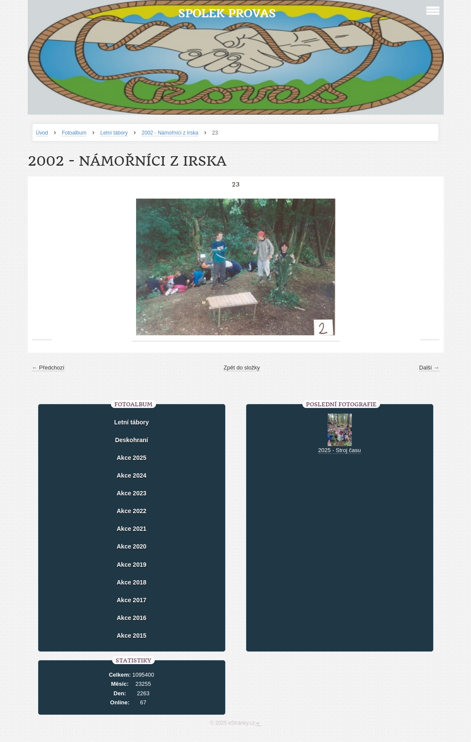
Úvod (42, 133)
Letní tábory (113, 133)
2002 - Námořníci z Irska (170, 133)
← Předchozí (48, 367)
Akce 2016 (131, 617)
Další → (429, 367)
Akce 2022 (131, 511)
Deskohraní (131, 440)
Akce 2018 (131, 582)
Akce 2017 (131, 600)
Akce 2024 (131, 475)
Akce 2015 (131, 635)
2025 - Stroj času (339, 450)
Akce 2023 (131, 493)
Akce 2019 (131, 564)
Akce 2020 (131, 546)
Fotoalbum (74, 133)
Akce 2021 (131, 528)
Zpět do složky (242, 367)
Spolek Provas (227, 13)
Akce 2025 (131, 457)
